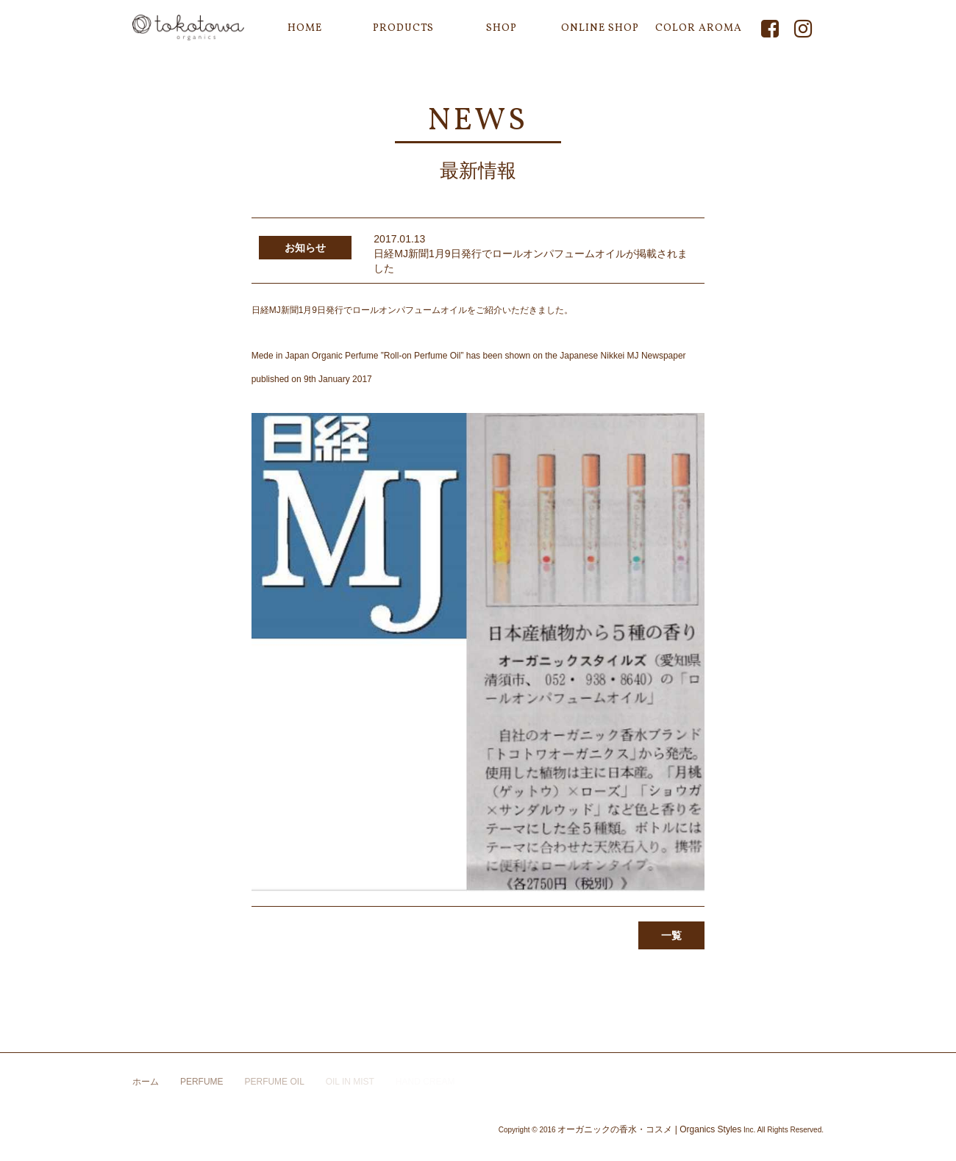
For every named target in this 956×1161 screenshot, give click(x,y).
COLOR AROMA (698, 28)
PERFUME (202, 1081)
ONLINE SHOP (600, 28)
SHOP (501, 28)
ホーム (145, 1081)
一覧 (671, 935)
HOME (305, 28)
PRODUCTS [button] (403, 28)
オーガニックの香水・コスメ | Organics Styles (649, 1129)
